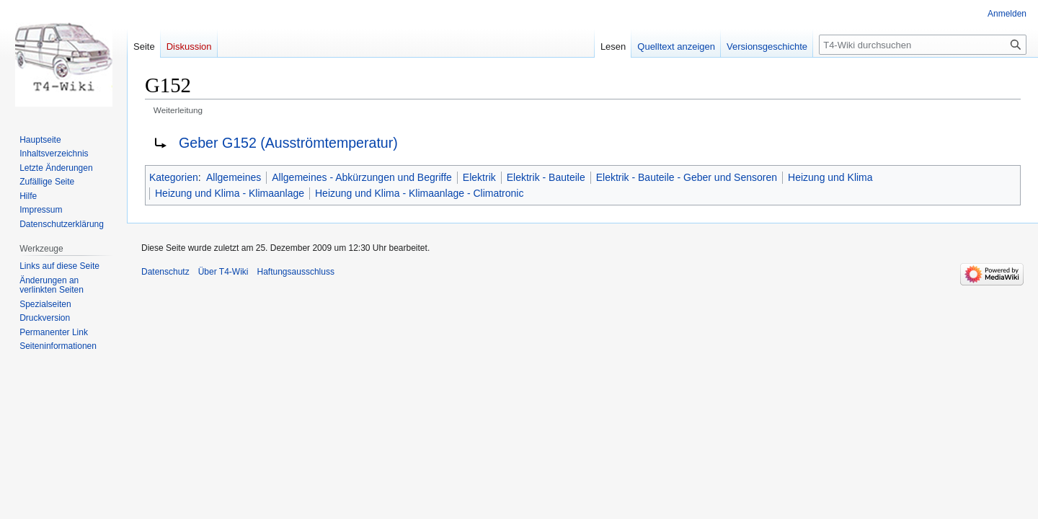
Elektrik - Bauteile (546, 177)
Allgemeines (233, 177)
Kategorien (173, 177)
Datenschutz (165, 272)
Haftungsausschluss (295, 272)
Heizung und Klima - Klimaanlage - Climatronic (419, 193)
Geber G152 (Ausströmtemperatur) (288, 143)
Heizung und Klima (830, 177)
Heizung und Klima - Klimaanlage (229, 193)
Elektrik (479, 177)
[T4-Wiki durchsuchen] (922, 45)
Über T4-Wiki (223, 272)
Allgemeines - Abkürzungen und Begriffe (362, 177)
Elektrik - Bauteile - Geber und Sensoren (686, 177)
